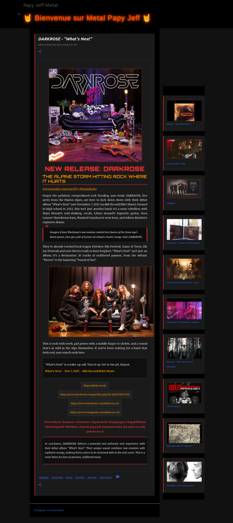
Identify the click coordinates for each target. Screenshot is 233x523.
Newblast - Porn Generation (180, 486)
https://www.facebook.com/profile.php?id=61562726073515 (95, 394)
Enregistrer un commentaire (49, 510)
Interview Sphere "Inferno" (180, 446)
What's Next (106, 478)
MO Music (80, 478)
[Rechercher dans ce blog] (200, 14)
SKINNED (171, 203)
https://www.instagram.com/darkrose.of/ (94, 412)
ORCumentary (173, 406)
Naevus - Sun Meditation (179, 124)
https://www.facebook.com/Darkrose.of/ (95, 403)
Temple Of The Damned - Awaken (183, 322)
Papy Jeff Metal (40, 5)
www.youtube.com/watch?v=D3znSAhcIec (70, 189)
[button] (40, 52)
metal (69, 478)
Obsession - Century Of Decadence (183, 243)
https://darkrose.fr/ (95, 385)
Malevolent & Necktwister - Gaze (183, 282)
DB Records (57, 478)
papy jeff (92, 478)
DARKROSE (43, 478)
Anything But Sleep (176, 164)
